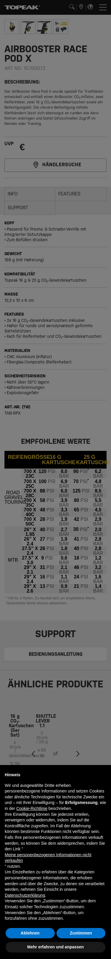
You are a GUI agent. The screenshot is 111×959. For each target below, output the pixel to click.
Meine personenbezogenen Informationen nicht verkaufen (48, 857)
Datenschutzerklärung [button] (25, 895)
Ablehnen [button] (30, 933)
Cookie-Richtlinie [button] (31, 808)
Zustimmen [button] (81, 933)
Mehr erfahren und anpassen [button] (55, 947)
